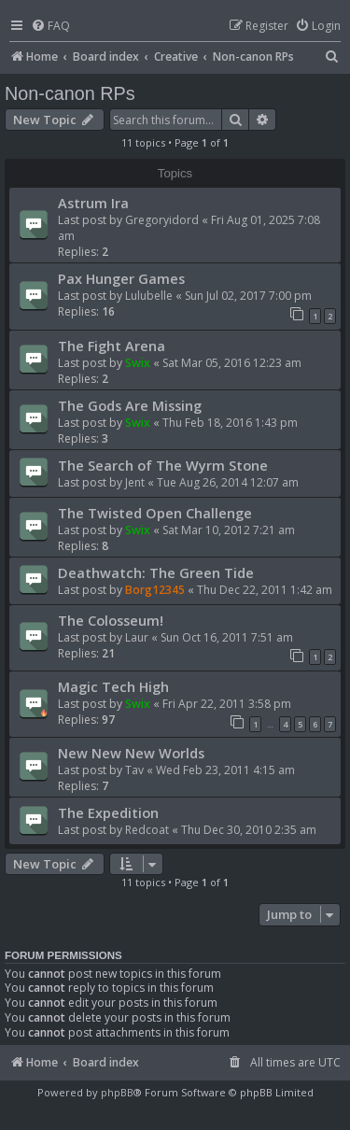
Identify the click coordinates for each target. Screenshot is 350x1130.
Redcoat (147, 830)
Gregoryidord (162, 220)
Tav (134, 770)
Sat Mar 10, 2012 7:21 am (228, 530)
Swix (137, 363)
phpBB (117, 1092)
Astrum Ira (93, 202)
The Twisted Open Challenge (155, 512)
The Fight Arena (111, 345)
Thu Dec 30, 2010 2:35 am (248, 830)
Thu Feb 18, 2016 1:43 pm (230, 423)
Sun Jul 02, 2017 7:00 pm (248, 296)
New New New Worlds (131, 752)
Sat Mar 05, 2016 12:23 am (231, 363)
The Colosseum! (110, 620)
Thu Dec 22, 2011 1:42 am (264, 590)
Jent (135, 482)
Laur (136, 637)
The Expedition (108, 812)
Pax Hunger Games (121, 278)
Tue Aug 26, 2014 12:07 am (228, 482)
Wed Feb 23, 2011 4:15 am (225, 770)
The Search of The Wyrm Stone (163, 465)
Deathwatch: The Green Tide (156, 572)
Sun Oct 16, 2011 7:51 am (227, 637)
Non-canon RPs (70, 93)
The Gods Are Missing (130, 405)
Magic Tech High (113, 686)
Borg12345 (155, 590)
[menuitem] (50, 26)
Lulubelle (149, 296)
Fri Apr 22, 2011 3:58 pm (226, 704)
